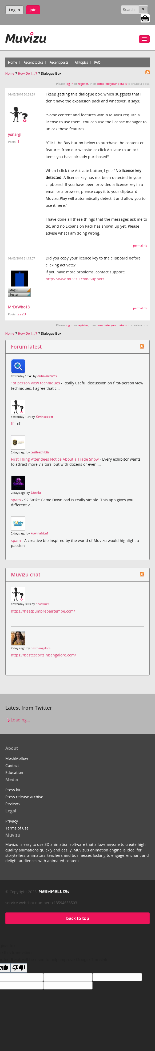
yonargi (14, 134)
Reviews (12, 803)
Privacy (11, 821)
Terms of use (17, 828)
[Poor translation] (18, 968)
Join (33, 9)
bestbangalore (40, 648)
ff (13, 423)
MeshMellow (16, 758)
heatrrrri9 (42, 604)
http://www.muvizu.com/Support (75, 278)
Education (14, 772)
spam (16, 499)
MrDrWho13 (19, 306)
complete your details (112, 84)
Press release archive (24, 796)
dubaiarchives (47, 376)
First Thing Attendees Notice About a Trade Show (55, 459)
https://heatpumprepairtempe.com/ (43, 611)
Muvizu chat (25, 574)
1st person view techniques (36, 382)
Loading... (17, 720)
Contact (12, 765)
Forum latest (26, 346)
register (83, 84)
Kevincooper (44, 417)
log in (69, 84)
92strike (36, 493)
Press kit (12, 789)
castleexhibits (40, 452)
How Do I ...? (27, 73)
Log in (14, 9)
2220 (21, 313)
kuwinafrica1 (39, 533)
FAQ (97, 62)
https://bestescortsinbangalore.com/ (43, 655)
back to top (77, 918)
